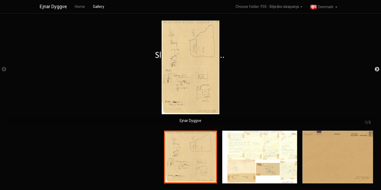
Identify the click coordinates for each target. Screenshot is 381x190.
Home (80, 6)
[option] (190, 71)
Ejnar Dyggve (53, 6)
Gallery (98, 6)
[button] (323, 6)
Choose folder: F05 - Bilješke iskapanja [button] (268, 6)
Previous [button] (4, 69)
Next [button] (377, 69)
